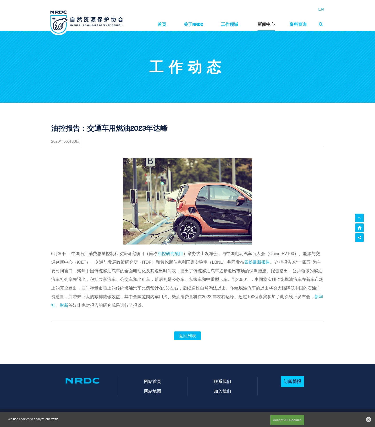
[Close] (368, 422)
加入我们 (222, 391)
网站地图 (152, 391)
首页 (162, 24)
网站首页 (152, 381)
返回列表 (187, 335)
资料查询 (298, 24)
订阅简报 (292, 381)
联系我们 (222, 381)
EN (321, 9)
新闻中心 (266, 24)
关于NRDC (193, 24)
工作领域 (229, 24)
